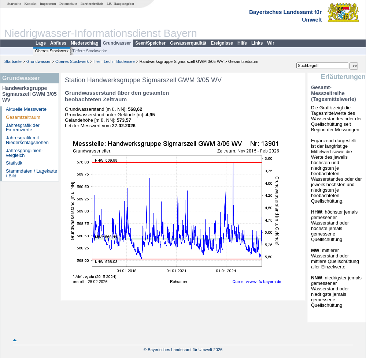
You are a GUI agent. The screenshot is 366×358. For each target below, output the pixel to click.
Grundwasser (117, 43)
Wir (270, 43)
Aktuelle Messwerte (26, 109)
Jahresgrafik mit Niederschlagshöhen (27, 140)
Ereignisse (222, 43)
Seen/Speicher (150, 43)
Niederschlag (84, 43)
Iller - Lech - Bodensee (114, 61)
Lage (41, 43)
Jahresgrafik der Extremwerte (23, 128)
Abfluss (58, 43)
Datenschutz (68, 3)
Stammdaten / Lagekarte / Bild (31, 173)
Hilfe (242, 43)
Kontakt (31, 3)
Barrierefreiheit (92, 3)
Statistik (14, 163)
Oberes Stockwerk (52, 51)
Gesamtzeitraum (23, 117)
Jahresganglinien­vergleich (24, 153)
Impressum (48, 3)
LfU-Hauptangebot (120, 3)
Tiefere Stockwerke (89, 51)
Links (257, 43)
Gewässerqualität (188, 43)
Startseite (14, 3)
